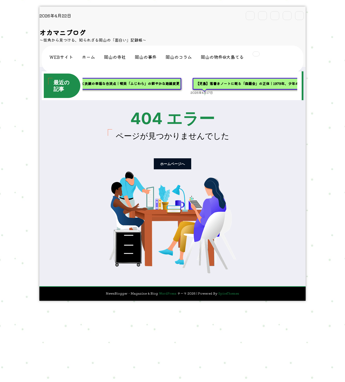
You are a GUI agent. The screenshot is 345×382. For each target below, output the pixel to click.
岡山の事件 (146, 57)
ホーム (88, 57)
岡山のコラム (178, 57)
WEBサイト (61, 57)
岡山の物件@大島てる (222, 57)
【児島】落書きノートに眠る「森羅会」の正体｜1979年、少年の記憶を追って (262, 83)
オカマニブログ (62, 32)
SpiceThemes (228, 293)
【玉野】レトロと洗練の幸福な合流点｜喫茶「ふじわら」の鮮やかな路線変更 (122, 83)
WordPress (167, 293)
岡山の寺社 (115, 57)
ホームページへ (172, 164)
